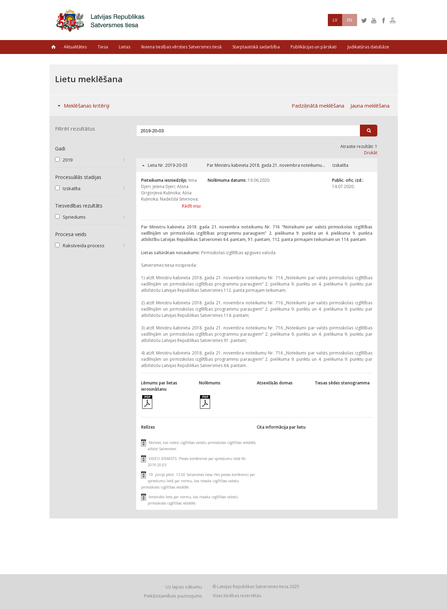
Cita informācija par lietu (281, 427)
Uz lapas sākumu (183, 587)
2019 (67, 160)
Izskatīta (71, 188)
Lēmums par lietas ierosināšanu (159, 386)
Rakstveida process (84, 245)
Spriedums (74, 217)
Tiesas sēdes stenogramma (342, 383)
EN (349, 20)
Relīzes (148, 427)
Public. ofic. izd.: (347, 180)
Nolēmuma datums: (227, 180)
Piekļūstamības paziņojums (173, 596)
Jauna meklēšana (370, 105)
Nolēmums (210, 383)
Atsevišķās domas (275, 383)
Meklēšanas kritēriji (82, 105)
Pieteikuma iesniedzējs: (164, 180)
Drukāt (370, 153)
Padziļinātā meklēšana (318, 105)
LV (335, 20)
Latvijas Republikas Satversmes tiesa (102, 20)
